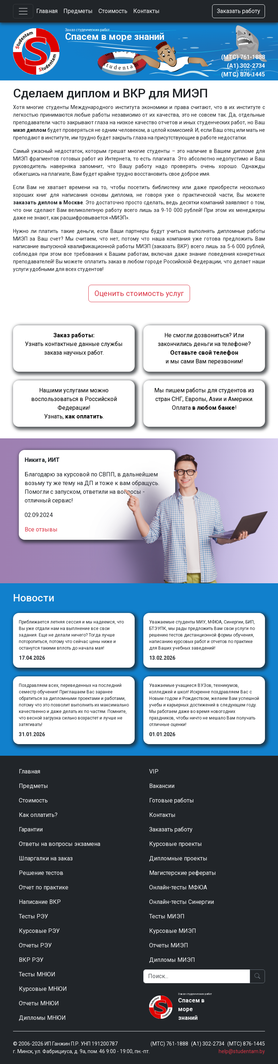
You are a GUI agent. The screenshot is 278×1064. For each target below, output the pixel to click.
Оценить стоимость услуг (139, 293)
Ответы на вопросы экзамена (59, 843)
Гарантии (31, 829)
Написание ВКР (40, 901)
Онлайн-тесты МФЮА (178, 887)
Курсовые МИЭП (172, 930)
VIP (154, 771)
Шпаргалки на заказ (46, 858)
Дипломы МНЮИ (42, 1017)
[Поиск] (196, 976)
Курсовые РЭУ (39, 930)
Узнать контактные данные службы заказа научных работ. (74, 344)
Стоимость (112, 11)
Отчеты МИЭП (168, 945)
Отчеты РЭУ (35, 945)
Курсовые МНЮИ (43, 988)
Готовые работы (171, 800)
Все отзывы (41, 529)
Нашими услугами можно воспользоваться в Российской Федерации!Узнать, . (74, 403)
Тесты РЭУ (33, 916)
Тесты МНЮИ (37, 974)
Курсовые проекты (175, 843)
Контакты (146, 11)
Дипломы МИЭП (172, 959)
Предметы (78, 11)
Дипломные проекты (178, 858)
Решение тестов (41, 872)
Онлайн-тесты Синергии (181, 901)
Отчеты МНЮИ (39, 1003)
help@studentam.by (242, 1051)
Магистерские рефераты (182, 872)
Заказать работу (238, 11)
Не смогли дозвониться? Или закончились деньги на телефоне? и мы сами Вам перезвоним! (204, 348)
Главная (47, 11)
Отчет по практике (43, 887)
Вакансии (161, 786)
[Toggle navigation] (23, 11)
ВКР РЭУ (31, 959)
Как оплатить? (38, 814)
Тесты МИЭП (167, 916)
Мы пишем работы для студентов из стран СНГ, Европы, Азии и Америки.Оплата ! (204, 399)
